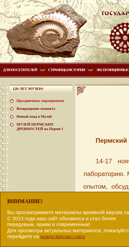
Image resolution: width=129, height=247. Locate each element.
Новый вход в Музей (34, 116)
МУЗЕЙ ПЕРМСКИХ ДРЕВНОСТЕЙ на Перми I (40, 126)
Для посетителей (20, 70)
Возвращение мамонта (36, 108)
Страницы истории (66, 70)
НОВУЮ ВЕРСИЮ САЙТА (62, 237)
